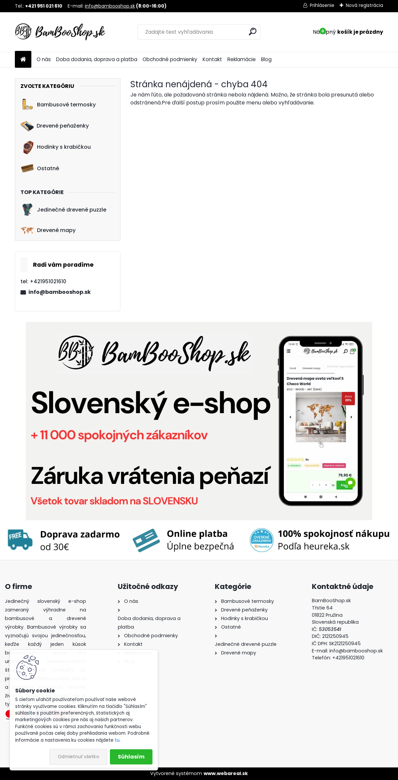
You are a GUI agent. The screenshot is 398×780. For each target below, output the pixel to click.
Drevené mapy (48, 230)
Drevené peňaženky (54, 126)
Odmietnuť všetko (78, 757)
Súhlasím (131, 756)
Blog (266, 59)
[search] (252, 31)
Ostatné (39, 168)
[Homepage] (23, 59)
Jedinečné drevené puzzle (63, 209)
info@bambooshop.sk (110, 6)
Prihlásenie (322, 5)
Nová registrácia (364, 5)
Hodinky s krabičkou (55, 147)
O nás (44, 59)
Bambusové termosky (58, 104)
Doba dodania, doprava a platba (96, 59)
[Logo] (60, 32)
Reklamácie (241, 59)
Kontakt (212, 59)
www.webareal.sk (226, 773)
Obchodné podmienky (170, 59)
